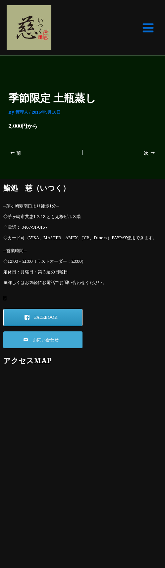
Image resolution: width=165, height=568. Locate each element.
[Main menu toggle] (148, 28)
